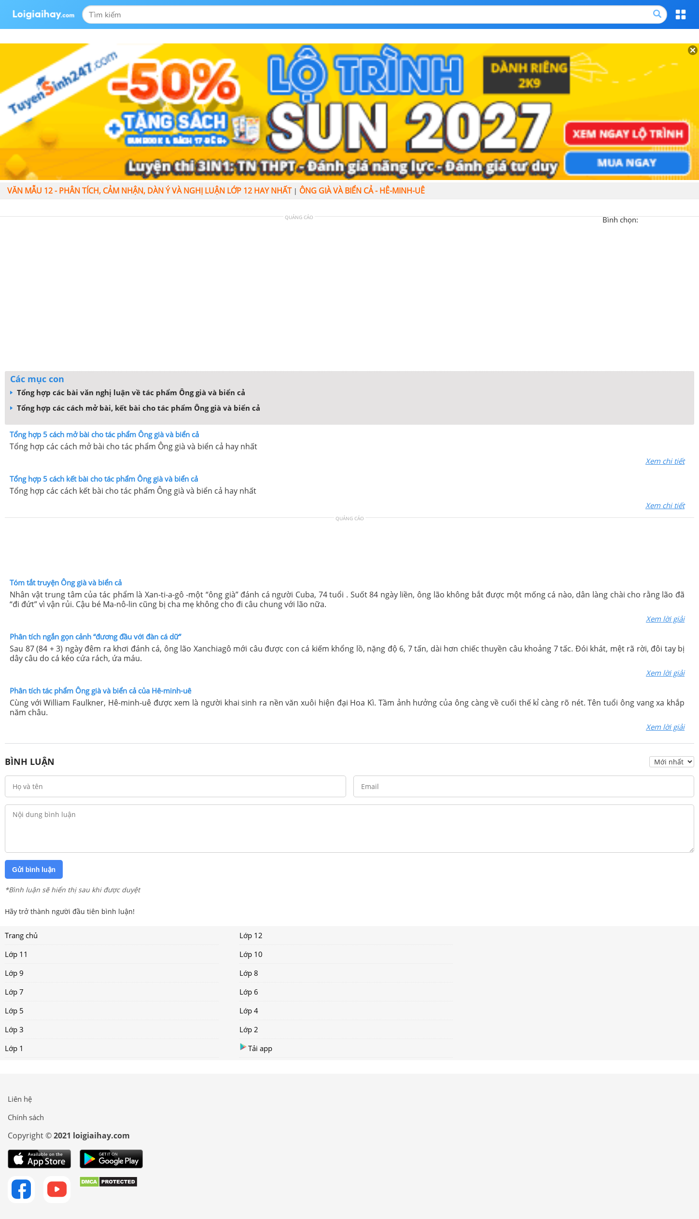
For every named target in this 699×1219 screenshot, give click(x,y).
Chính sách (26, 1117)
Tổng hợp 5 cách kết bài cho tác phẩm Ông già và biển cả (104, 479)
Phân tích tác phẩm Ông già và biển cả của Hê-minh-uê (100, 690)
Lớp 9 (14, 973)
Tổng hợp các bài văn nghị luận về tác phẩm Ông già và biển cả (127, 392)
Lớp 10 (251, 954)
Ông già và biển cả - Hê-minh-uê (362, 190)
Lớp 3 (14, 1029)
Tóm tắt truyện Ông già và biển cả (66, 582)
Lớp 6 (248, 992)
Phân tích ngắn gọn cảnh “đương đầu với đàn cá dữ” (95, 636)
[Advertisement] (349, 296)
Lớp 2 (248, 1029)
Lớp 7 (14, 992)
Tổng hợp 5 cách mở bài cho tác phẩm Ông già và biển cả (104, 434)
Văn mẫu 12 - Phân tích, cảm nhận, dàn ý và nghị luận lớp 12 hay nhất (149, 190)
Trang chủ (21, 935)
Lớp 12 (251, 935)
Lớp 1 (14, 1048)
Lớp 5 (14, 1010)
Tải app (255, 1048)
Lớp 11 (16, 954)
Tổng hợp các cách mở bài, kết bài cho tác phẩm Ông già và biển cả (135, 408)
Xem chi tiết (665, 461)
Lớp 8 (248, 973)
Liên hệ (20, 1099)
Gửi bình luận (34, 869)
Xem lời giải (665, 618)
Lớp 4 (248, 1010)
